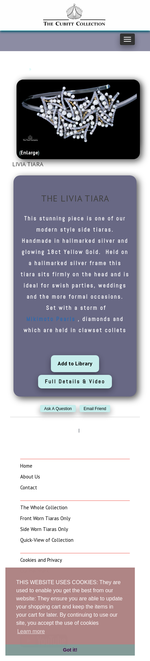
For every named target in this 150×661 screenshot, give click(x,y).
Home (20, 69)
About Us (30, 476)
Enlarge (29, 152)
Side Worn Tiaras (52, 69)
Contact (28, 487)
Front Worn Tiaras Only (45, 518)
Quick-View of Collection (46, 540)
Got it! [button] (70, 650)
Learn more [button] (31, 631)
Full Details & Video (75, 381)
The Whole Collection (43, 507)
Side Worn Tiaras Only (44, 529)
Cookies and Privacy (41, 560)
